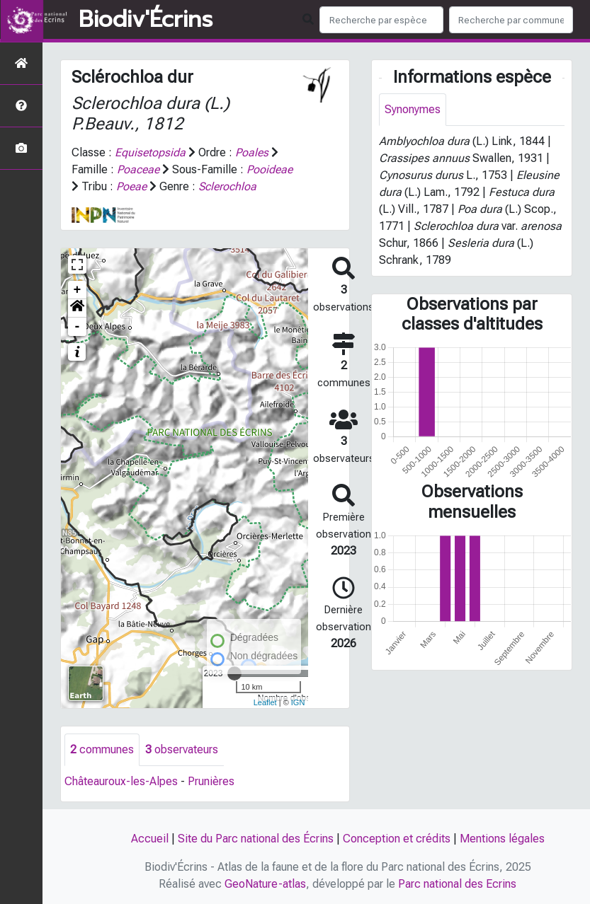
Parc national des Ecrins (457, 884)
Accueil (150, 838)
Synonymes (413, 109)
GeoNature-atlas (265, 884)
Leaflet (265, 702)
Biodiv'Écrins (145, 20)
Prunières (211, 781)
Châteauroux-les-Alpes (121, 781)
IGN (298, 702)
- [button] (77, 326)
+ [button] (77, 290)
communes (102, 749)
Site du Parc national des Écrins (256, 838)
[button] (77, 308)
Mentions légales (502, 838)
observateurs (181, 749)
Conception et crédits (396, 838)
